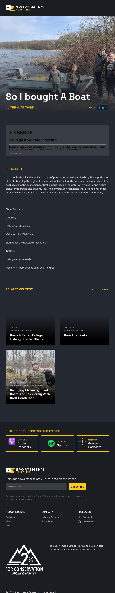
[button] (106, 8)
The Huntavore (22, 107)
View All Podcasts (100, 290)
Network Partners (50, 517)
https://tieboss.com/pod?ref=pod (35, 267)
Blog (8, 525)
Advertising (47, 521)
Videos (9, 521)
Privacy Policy (42, 496)
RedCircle (20, 153)
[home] (25, 8)
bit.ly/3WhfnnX (24, 234)
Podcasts (10, 517)
